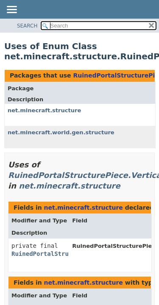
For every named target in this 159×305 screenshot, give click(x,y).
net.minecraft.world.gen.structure (61, 132)
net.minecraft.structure (44, 110)
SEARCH (27, 26)
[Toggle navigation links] (11, 10)
